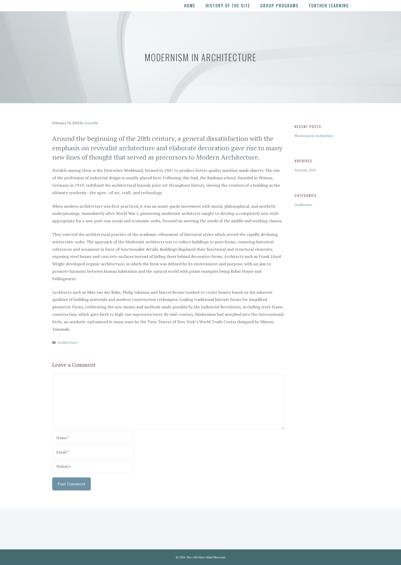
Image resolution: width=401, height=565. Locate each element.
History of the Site (228, 6)
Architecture (67, 342)
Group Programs (279, 6)
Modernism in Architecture (314, 135)
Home (189, 6)
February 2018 (305, 170)
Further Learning (329, 6)
